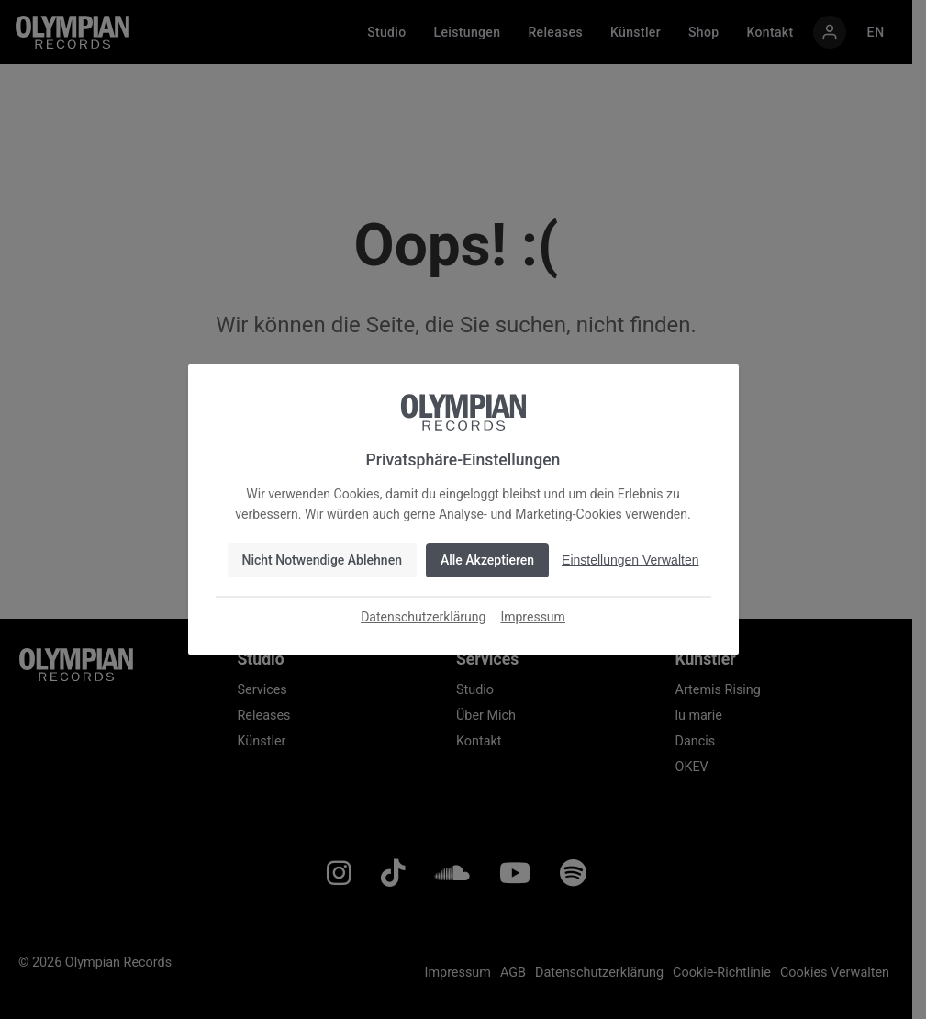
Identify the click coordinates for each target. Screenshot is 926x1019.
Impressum (532, 617)
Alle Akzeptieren (487, 560)
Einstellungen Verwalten (630, 560)
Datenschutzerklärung (423, 617)
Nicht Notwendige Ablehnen (322, 560)
